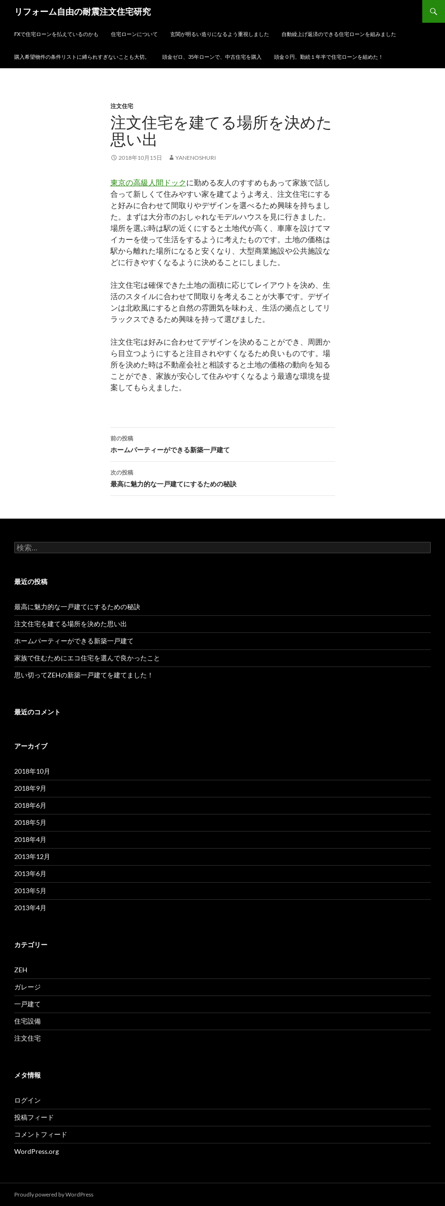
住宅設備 (27, 1021)
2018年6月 (30, 805)
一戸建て (27, 1004)
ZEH (20, 970)
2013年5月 (30, 890)
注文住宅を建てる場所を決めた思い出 (70, 624)
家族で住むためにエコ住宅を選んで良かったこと (87, 658)
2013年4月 (30, 908)
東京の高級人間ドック (148, 182)
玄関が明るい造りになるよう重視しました (219, 34)
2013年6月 (30, 873)
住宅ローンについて (134, 34)
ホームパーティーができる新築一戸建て (222, 443)
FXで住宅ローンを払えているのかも (56, 34)
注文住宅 (121, 106)
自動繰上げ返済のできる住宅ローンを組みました (339, 34)
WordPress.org (36, 1151)
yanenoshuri (195, 157)
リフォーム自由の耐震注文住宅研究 (82, 11)
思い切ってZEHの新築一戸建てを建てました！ (84, 675)
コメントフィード (40, 1134)
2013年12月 (32, 856)
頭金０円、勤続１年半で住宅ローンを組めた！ (328, 57)
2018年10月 (32, 771)
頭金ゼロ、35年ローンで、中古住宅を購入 (212, 57)
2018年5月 (30, 822)
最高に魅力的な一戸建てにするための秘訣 (222, 477)
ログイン (27, 1100)
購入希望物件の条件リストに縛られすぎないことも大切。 (82, 57)
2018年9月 (30, 788)
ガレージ (27, 987)
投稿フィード (34, 1117)
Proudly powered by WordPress (53, 1194)
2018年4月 (30, 839)
